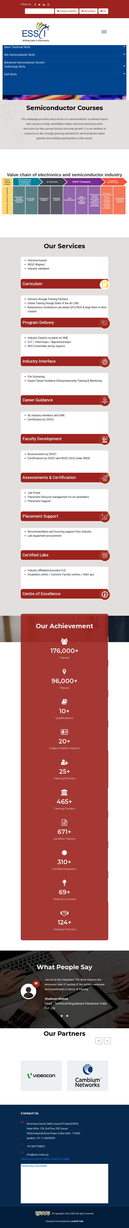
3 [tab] (67, 1016)
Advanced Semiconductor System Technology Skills (65, 64)
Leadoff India (77, 1221)
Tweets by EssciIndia (34, 1165)
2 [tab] (64, 1016)
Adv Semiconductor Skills (65, 54)
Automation (88, 11)
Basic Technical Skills (65, 47)
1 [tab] (62, 1016)
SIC (103, 11)
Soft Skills (65, 74)
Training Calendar (66, 11)
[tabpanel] (64, 991)
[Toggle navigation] (104, 32)
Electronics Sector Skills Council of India (45, 1159)
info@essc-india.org (37, 1154)
